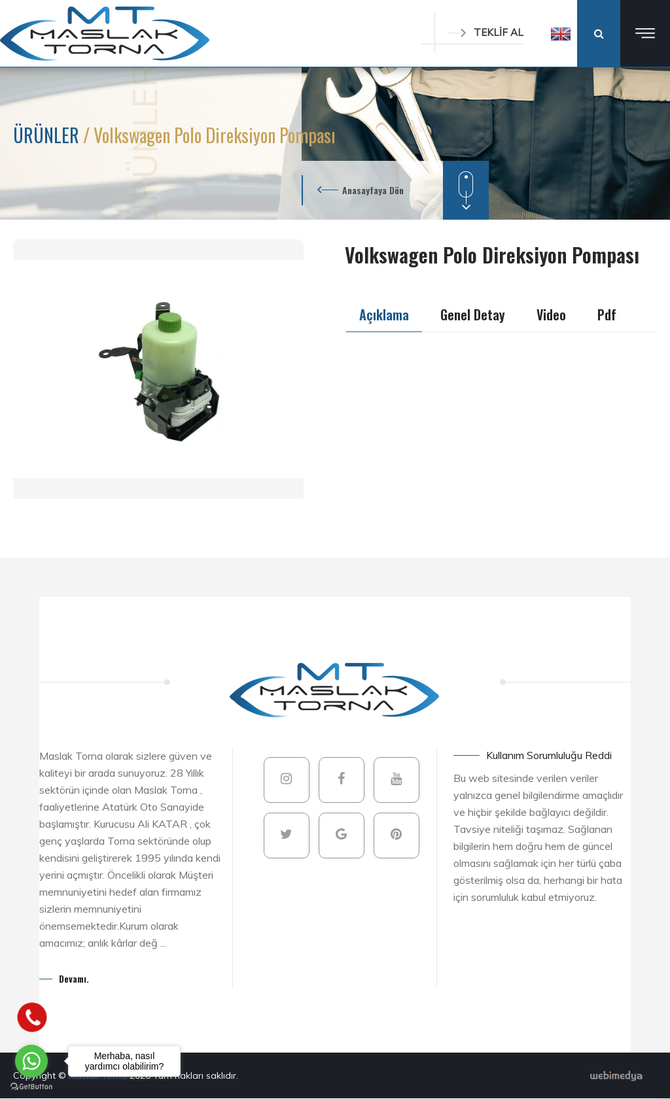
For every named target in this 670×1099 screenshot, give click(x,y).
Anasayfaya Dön (373, 190)
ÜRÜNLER (48, 135)
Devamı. (74, 978)
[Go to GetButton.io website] (31, 1086)
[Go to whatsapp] (31, 1061)
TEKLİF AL (485, 32)
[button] (561, 33)
